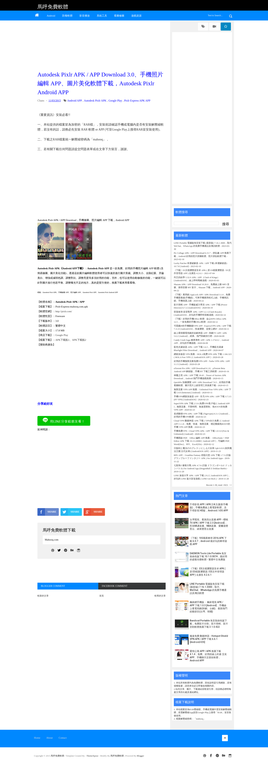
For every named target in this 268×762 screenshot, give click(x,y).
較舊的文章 (160, 595)
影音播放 (84, 15)
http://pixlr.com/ (63, 311)
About (49, 737)
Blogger (140, 755)
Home (37, 737)
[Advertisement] (102, 45)
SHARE (46, 512)
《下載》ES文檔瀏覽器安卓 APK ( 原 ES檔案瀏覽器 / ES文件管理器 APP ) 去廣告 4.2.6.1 (207, 571)
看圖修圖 (119, 15)
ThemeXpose (92, 755)
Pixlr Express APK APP (137, 100)
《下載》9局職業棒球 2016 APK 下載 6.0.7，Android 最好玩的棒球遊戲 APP (208, 541)
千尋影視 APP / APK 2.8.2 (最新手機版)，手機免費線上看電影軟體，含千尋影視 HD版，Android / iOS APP (209, 507)
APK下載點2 (79, 340)
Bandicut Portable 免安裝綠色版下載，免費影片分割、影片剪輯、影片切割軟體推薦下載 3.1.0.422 (209, 623)
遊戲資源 (136, 15)
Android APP (74, 100)
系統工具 (102, 15)
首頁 (101, 595)
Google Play (115, 100)
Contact (63, 737)
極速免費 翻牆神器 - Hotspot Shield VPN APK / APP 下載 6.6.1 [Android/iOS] (209, 639)
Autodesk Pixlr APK (95, 100)
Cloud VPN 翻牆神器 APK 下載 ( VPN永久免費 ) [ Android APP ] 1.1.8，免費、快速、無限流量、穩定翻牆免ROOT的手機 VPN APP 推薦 (202, 423)
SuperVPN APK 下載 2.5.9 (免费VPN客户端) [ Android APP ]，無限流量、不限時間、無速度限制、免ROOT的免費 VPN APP (202, 406)
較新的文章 (43, 595)
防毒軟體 (67, 15)
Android (51, 15)
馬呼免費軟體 (52, 7)
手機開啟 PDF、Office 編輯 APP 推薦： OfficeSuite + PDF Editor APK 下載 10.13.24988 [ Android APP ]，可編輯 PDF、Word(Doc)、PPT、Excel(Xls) (203, 441)
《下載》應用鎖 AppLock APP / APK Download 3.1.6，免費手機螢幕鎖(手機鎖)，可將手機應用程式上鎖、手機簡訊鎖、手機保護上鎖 (202, 297)
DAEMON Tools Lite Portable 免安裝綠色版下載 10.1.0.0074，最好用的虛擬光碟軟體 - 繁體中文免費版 (208, 556)
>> (230, 485)
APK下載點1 (62, 340)
